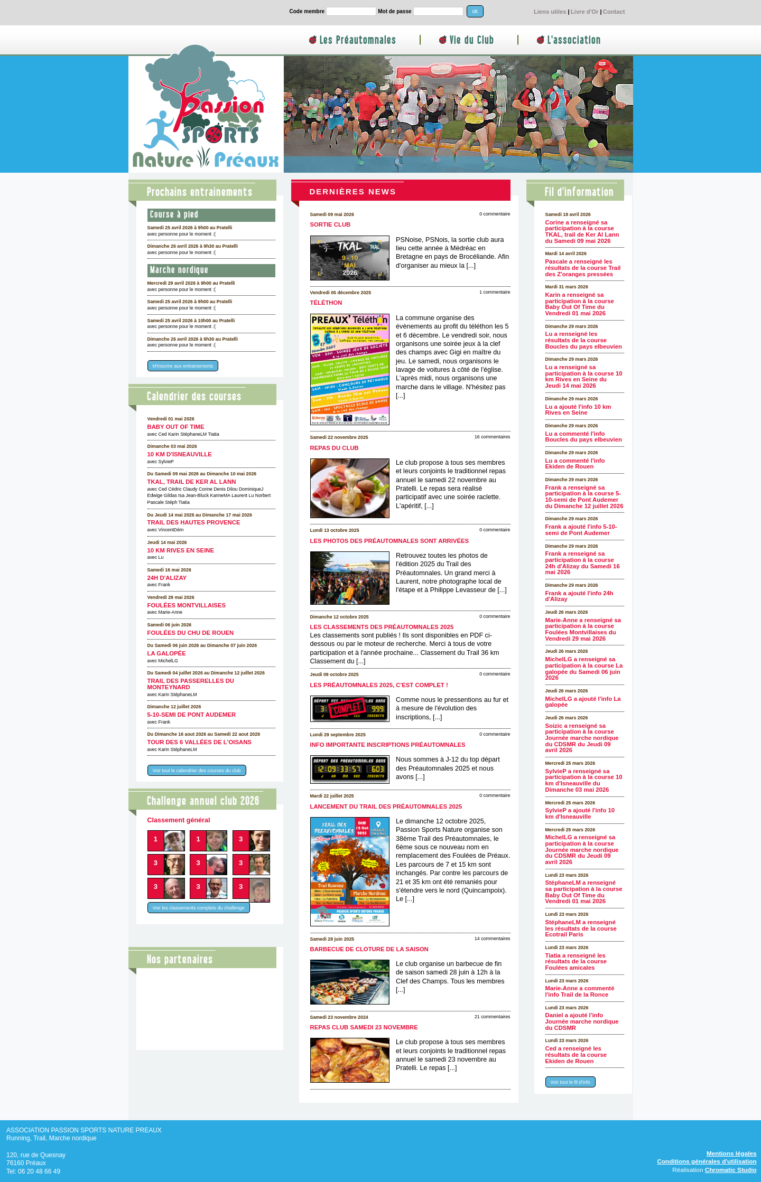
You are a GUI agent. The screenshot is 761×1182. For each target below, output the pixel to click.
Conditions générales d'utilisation (706, 1161)
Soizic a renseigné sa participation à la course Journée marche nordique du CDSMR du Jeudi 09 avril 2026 (582, 738)
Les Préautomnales (358, 40)
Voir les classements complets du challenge (199, 908)
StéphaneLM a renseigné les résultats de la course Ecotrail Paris (581, 928)
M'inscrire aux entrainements (183, 366)
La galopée (166, 653)
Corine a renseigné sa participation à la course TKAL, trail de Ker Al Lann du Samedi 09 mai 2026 (582, 231)
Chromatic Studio (731, 1169)
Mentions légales (732, 1153)
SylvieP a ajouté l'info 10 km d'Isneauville (580, 813)
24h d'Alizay (167, 578)
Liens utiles (550, 11)
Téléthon (326, 302)
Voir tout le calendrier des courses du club (197, 770)
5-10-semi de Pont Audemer (191, 714)
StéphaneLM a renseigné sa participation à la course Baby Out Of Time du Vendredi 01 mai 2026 (584, 891)
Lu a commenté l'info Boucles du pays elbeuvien (583, 436)
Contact (614, 11)
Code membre (307, 11)
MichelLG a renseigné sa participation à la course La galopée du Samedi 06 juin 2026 (584, 668)
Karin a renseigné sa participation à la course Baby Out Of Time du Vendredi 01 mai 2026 (579, 304)
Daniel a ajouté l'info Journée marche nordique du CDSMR (582, 1021)
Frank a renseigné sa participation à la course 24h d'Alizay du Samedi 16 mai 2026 (582, 562)
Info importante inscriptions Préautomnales (388, 745)
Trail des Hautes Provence (193, 522)
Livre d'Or (584, 11)
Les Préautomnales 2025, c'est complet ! (379, 685)
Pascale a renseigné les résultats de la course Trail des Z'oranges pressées (583, 267)
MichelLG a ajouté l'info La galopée (583, 702)
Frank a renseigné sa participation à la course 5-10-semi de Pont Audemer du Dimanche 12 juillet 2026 (584, 496)
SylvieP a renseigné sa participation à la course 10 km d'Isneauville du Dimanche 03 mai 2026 (584, 780)
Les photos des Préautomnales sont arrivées (389, 541)
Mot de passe (394, 11)
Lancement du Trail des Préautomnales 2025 (386, 806)
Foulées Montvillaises (186, 605)
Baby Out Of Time (176, 427)
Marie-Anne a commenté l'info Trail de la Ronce (580, 991)
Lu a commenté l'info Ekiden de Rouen (575, 463)
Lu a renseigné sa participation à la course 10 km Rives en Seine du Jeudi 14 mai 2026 (584, 376)
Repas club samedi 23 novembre (364, 1027)
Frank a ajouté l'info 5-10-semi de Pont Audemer (581, 529)
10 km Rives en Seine (181, 550)
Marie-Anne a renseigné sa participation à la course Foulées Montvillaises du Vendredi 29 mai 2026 (583, 629)
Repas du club (334, 448)
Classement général (178, 820)
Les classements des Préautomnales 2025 (382, 627)
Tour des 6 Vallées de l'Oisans (199, 742)
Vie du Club (472, 40)
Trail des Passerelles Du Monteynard (191, 684)
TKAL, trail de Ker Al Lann (191, 482)
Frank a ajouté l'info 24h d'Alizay (579, 596)
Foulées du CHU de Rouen (190, 633)
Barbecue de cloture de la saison (369, 949)
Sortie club (330, 224)
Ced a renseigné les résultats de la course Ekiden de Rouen (576, 1054)
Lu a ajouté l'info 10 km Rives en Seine (578, 410)
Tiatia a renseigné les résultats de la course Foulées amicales (576, 961)
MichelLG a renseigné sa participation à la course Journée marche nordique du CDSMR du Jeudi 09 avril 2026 (582, 849)
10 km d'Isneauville (179, 454)
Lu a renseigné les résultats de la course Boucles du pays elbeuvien (583, 340)
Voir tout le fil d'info (570, 1082)
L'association (574, 40)
